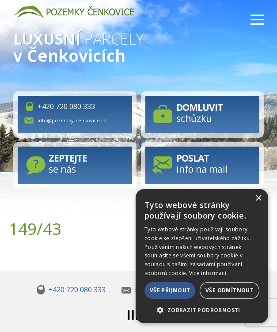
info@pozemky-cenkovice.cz (72, 120)
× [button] (258, 198)
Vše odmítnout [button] (229, 290)
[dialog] (202, 256)
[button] (201, 309)
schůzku (199, 112)
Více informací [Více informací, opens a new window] (207, 273)
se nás (68, 163)
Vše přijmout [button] (170, 290)
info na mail (202, 163)
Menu (257, 20)
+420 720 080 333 (66, 106)
